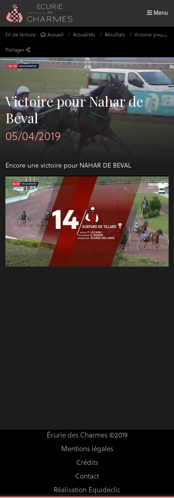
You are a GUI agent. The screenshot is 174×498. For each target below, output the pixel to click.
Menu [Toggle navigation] (157, 13)
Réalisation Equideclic (87, 489)
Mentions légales (87, 448)
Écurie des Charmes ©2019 (87, 435)
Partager (17, 49)
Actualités (84, 34)
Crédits (87, 462)
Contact (87, 476)
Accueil (52, 34)
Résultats (115, 34)
